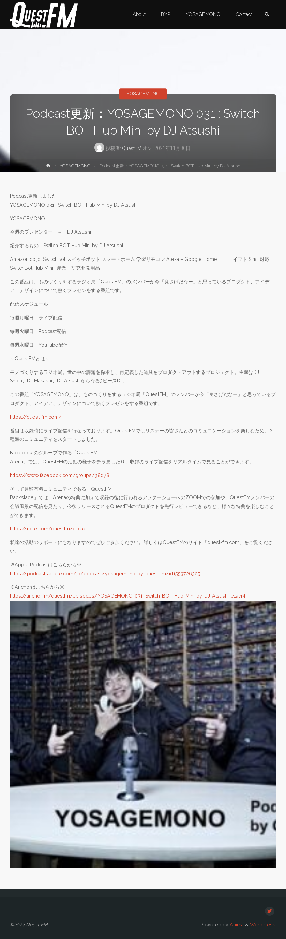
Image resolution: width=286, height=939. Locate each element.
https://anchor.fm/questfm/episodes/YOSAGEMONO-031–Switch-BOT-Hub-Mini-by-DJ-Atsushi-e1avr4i (128, 596)
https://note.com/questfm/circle (47, 528)
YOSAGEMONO (143, 94)
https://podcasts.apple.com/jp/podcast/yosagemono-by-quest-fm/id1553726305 (105, 573)
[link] (267, 15)
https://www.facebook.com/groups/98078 (59, 475)
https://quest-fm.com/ (36, 417)
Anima (236, 924)
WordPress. (263, 924)
